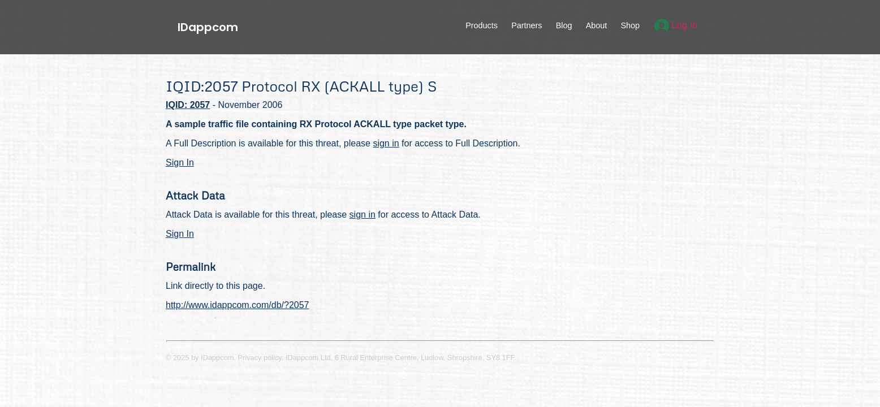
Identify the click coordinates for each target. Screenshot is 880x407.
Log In (676, 25)
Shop (630, 25)
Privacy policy (260, 357)
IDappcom (208, 27)
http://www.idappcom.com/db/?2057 (237, 305)
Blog (564, 25)
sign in (386, 143)
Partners (526, 25)
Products (481, 25)
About (596, 25)
